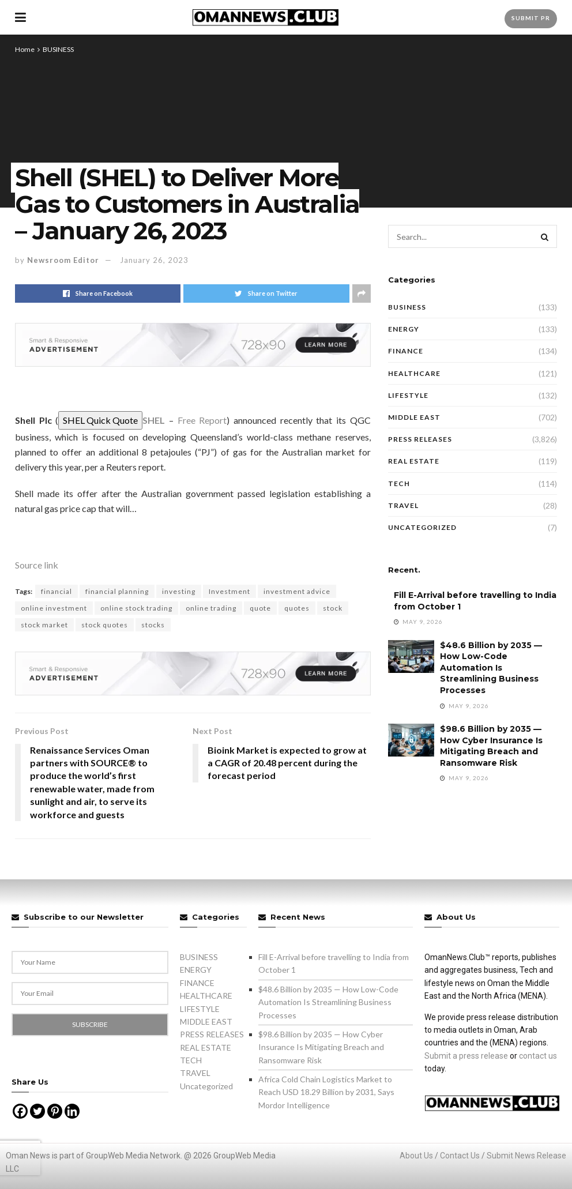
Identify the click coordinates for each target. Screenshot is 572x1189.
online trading (211, 608)
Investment (229, 591)
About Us (416, 1155)
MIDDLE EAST (414, 417)
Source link (36, 564)
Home (25, 49)
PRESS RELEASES (420, 439)
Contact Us (460, 1155)
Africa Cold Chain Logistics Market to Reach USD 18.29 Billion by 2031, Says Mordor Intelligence (326, 1092)
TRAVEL (403, 505)
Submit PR (530, 17)
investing (178, 591)
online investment (54, 608)
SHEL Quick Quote (100, 420)
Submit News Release (526, 1155)
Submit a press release (466, 1055)
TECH (399, 483)
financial (56, 591)
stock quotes (104, 624)
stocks (153, 624)
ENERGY (403, 329)
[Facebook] (20, 1111)
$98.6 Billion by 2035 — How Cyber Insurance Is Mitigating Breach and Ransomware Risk (491, 746)
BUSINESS (58, 49)
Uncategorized (422, 527)
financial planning (117, 591)
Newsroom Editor (63, 260)
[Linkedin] (72, 1111)
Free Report (202, 420)
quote (260, 608)
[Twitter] (37, 1111)
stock (333, 608)
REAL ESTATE (413, 461)
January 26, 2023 (154, 260)
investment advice (297, 591)
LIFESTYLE (408, 395)
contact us (538, 1055)
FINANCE (405, 351)
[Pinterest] (54, 1111)
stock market (44, 624)
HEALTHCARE (414, 373)
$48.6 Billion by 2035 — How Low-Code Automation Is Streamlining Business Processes (491, 667)
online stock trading (136, 608)
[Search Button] (545, 236)
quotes (297, 608)
